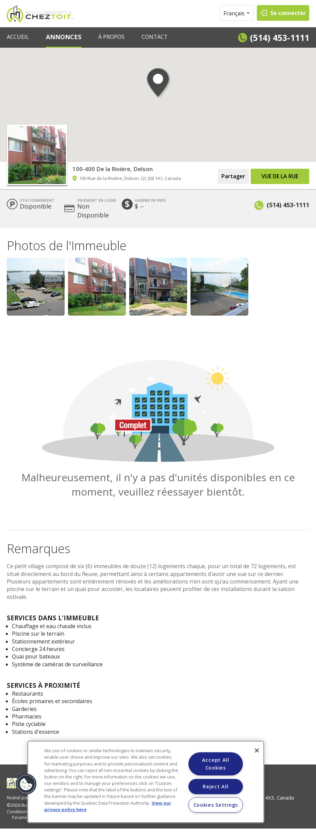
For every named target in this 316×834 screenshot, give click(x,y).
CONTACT (155, 37)
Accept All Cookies (215, 764)
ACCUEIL (18, 37)
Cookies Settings (216, 805)
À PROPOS (111, 37)
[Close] (256, 750)
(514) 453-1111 (279, 37)
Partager (233, 176)
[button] (158, 89)
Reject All (215, 786)
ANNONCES (63, 37)
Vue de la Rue (280, 176)
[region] (145, 782)
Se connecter (288, 13)
